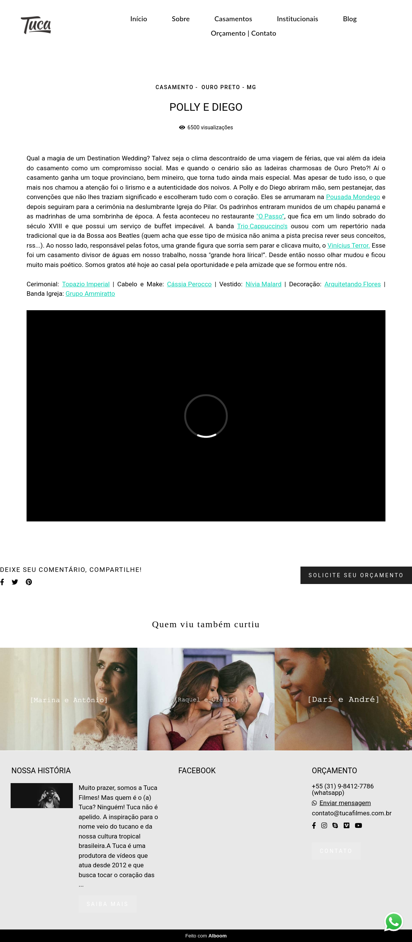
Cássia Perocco (189, 284)
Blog (350, 18)
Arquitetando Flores (352, 284)
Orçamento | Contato (244, 33)
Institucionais (297, 18)
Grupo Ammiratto (90, 293)
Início (139, 18)
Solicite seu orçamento (356, 575)
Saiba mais (107, 904)
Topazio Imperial (86, 284)
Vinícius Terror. (348, 245)
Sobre (181, 18)
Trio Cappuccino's (262, 226)
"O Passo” (270, 216)
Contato (336, 851)
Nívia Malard (263, 284)
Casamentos (233, 18)
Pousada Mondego (353, 197)
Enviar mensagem (345, 803)
